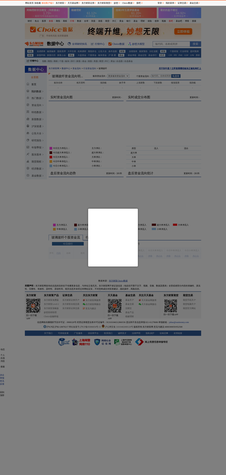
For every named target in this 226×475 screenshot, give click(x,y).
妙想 (116, 3)
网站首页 (29, 3)
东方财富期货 (103, 3)
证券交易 (182, 3)
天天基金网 (73, 3)
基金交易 (194, 3)
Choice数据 (127, 3)
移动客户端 (47, 3)
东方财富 (60, 3)
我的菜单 (170, 3)
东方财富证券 (88, 3)
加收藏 (37, 3)
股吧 (138, 3)
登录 (160, 3)
